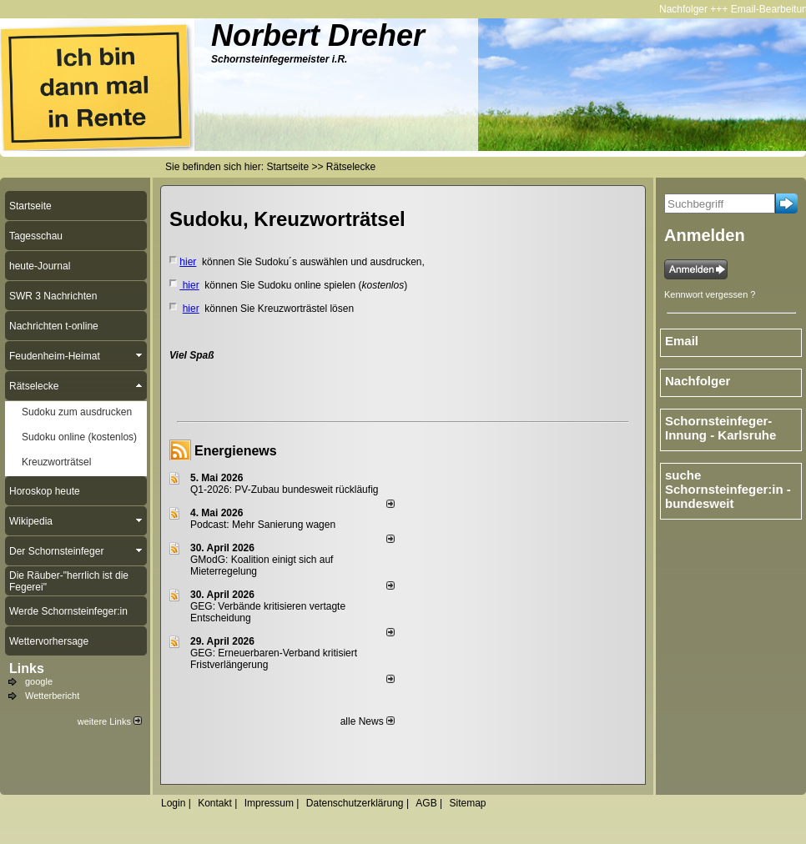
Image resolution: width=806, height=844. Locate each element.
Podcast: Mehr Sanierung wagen (262, 524)
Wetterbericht (52, 696)
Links (26, 668)
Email (681, 341)
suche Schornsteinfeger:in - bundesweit (728, 489)
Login (173, 803)
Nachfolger (687, 9)
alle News (367, 721)
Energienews (235, 451)
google (39, 681)
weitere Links (110, 721)
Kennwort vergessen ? (709, 294)
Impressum (269, 803)
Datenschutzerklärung (355, 803)
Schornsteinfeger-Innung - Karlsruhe (720, 428)
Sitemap (467, 803)
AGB (426, 803)
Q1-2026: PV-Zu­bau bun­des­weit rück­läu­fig (284, 489)
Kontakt (215, 803)
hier (187, 262)
